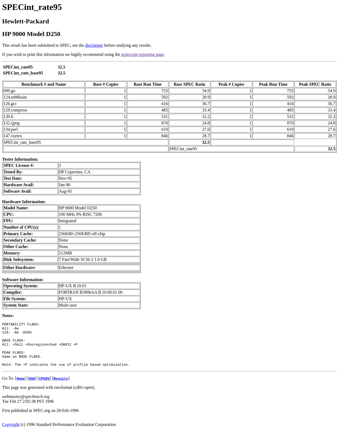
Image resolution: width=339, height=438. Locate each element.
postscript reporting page (142, 54)
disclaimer (94, 45)
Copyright (11, 433)
